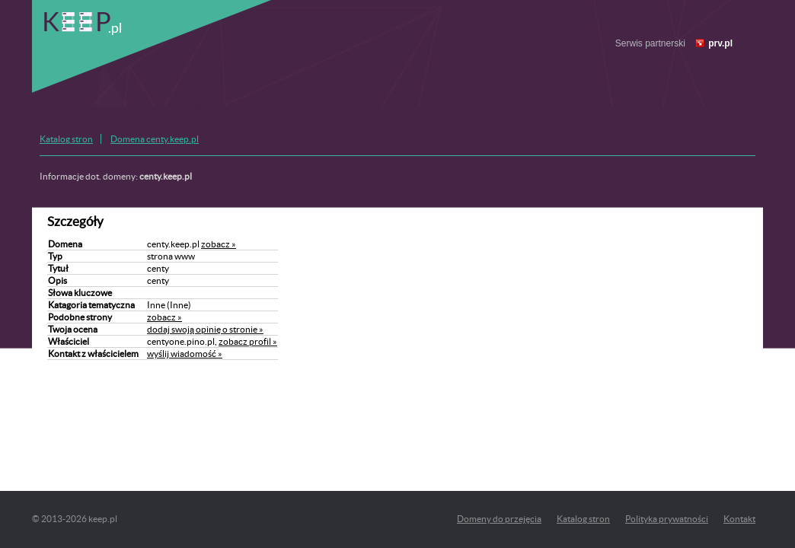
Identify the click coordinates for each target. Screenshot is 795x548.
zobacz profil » (248, 341)
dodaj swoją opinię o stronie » (205, 329)
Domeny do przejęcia (499, 519)
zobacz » (218, 244)
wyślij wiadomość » (184, 353)
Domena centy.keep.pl (154, 139)
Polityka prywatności (666, 519)
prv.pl (720, 43)
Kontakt (739, 519)
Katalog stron (66, 139)
